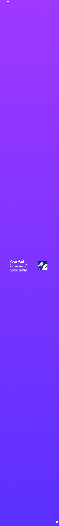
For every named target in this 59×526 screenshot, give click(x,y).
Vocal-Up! (7, 1)
